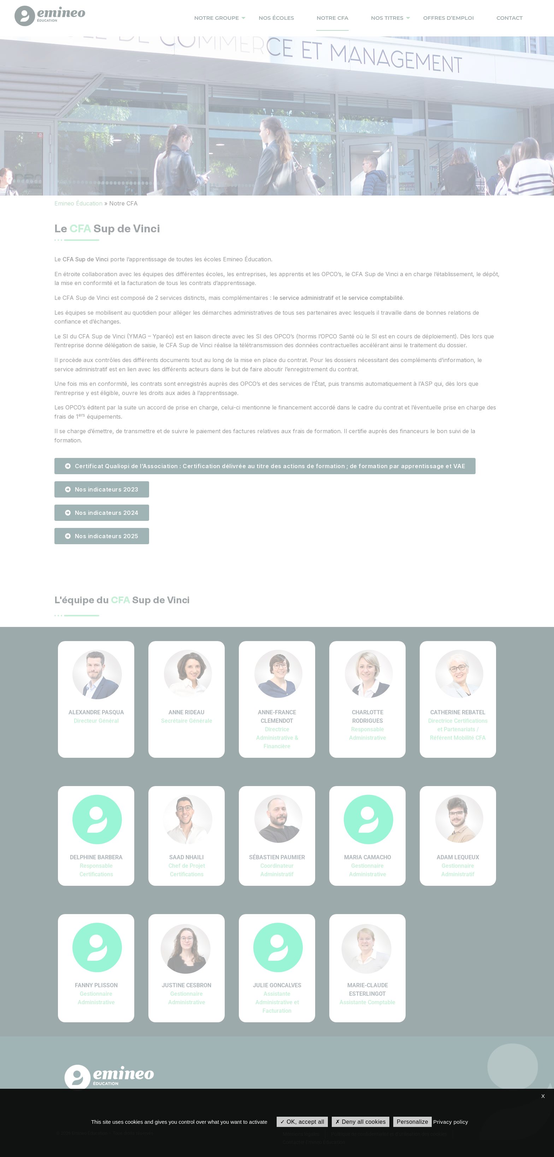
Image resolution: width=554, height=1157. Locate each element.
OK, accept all (302, 1122)
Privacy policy (450, 1122)
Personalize (412, 1122)
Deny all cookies (360, 1122)
